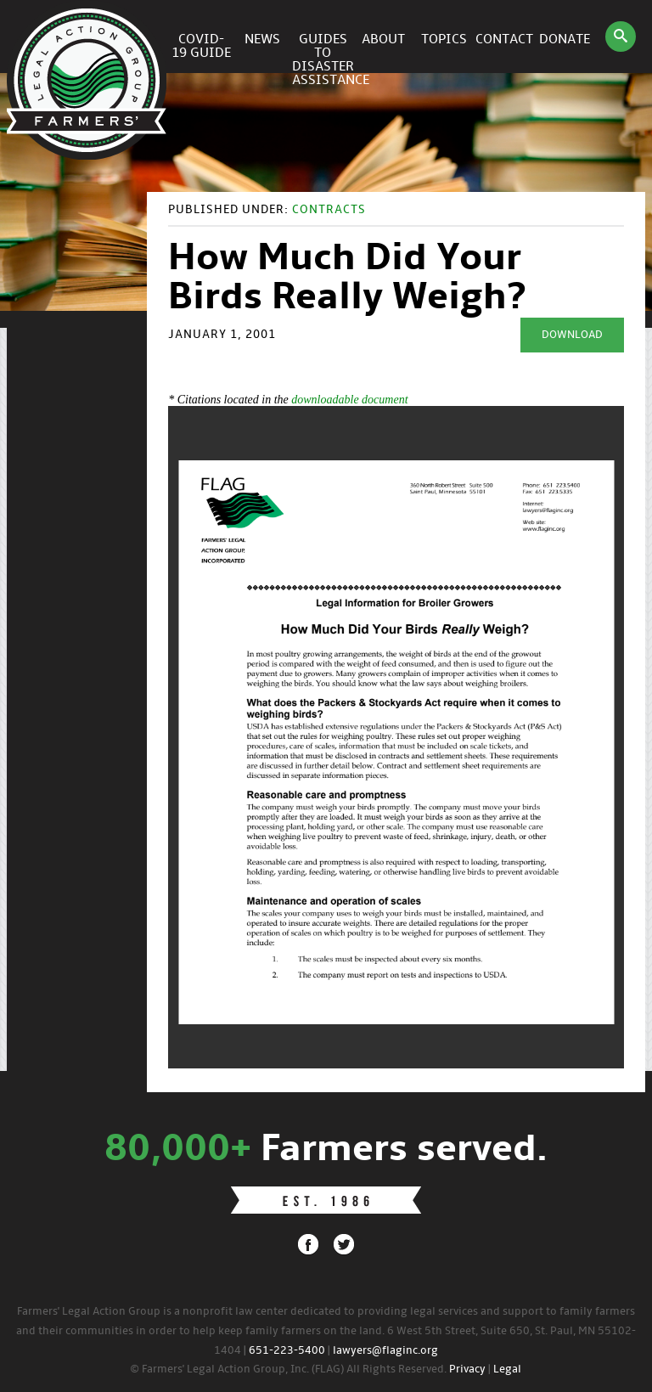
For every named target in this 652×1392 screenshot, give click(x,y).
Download (572, 335)
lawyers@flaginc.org (385, 1350)
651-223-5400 (287, 1350)
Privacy (467, 1369)
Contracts (329, 210)
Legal (507, 1369)
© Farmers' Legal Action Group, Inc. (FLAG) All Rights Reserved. (288, 1369)
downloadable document (349, 399)
